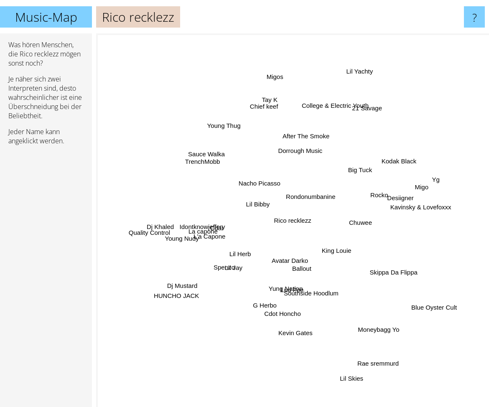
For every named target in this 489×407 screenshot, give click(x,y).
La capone (200, 227)
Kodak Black (413, 157)
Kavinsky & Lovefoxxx (407, 210)
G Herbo (263, 313)
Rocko (381, 191)
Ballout (308, 268)
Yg (437, 179)
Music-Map (46, 16)
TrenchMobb (209, 166)
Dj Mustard (189, 284)
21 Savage (378, 98)
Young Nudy (176, 249)
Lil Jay (236, 272)
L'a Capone (208, 235)
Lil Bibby (264, 192)
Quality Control (151, 236)
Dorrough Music (295, 154)
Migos (273, 64)
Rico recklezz (292, 220)
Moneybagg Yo (382, 342)
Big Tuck (364, 168)
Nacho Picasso (262, 183)
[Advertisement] (46, 279)
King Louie (341, 245)
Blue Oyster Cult (418, 298)
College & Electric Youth (328, 116)
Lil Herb (239, 253)
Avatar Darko (291, 261)
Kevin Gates (294, 329)
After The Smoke (306, 141)
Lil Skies (350, 385)
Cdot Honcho (288, 315)
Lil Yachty (362, 60)
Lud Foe (304, 290)
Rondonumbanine (317, 193)
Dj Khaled (159, 227)
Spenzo (222, 269)
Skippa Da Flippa (384, 279)
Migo (417, 196)
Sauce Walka (198, 151)
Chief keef (265, 92)
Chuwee (355, 221)
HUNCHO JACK (181, 300)
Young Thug (214, 122)
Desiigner (396, 202)
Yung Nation (284, 287)
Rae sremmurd (383, 366)
